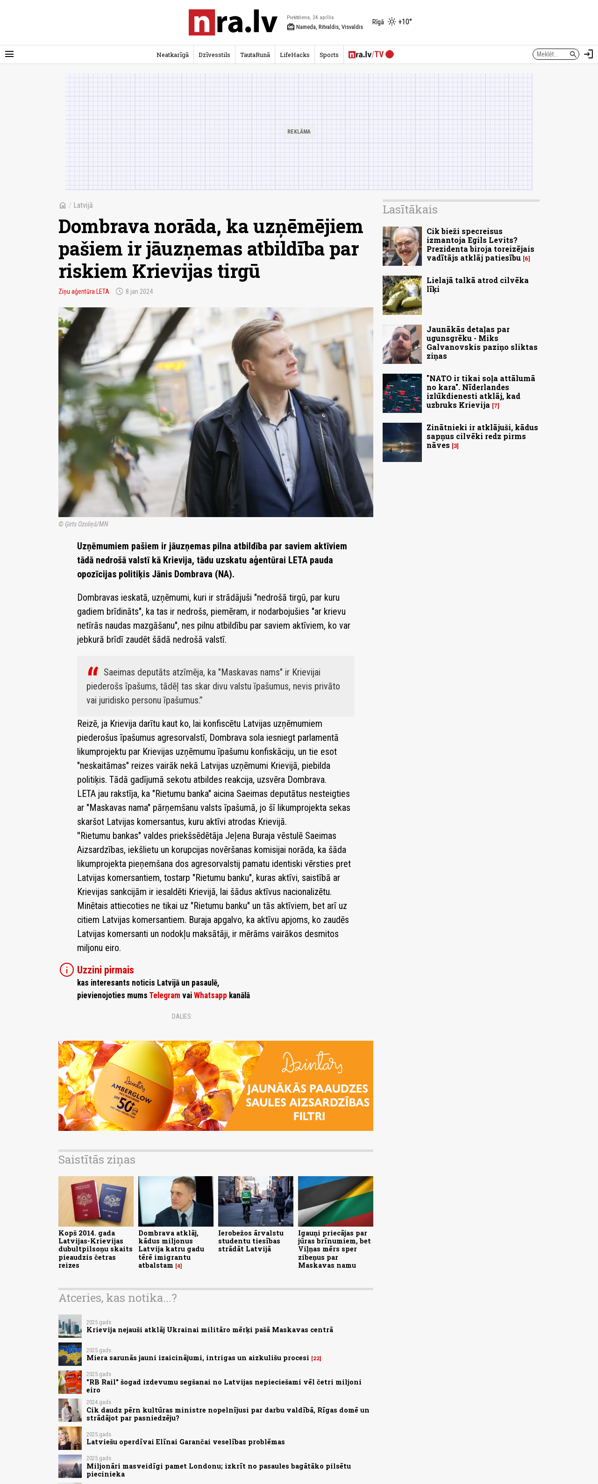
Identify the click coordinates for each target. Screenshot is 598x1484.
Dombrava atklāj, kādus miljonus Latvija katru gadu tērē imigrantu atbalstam (171, 1249)
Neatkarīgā (173, 54)
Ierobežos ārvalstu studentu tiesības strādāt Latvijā (251, 1241)
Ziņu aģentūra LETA (83, 291)
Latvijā (83, 205)
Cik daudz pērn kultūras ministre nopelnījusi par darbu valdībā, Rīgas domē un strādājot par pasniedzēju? (228, 1414)
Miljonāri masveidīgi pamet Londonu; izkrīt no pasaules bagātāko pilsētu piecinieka (218, 1470)
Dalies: (182, 1016)
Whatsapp (210, 995)
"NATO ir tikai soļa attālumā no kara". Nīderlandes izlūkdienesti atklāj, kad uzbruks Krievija (481, 391)
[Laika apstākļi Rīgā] (392, 22)
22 (316, 1358)
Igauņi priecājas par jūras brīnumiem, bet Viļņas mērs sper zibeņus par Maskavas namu (334, 1249)
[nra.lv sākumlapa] (233, 22)
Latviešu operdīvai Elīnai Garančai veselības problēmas (185, 1441)
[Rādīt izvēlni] (9, 54)
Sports (329, 54)
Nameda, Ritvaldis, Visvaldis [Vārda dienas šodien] (325, 27)
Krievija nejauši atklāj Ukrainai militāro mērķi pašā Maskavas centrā (209, 1329)
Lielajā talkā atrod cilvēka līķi (478, 284)
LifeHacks (295, 54)
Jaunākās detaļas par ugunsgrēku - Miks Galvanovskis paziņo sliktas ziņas (482, 342)
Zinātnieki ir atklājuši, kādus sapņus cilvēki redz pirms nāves (482, 436)
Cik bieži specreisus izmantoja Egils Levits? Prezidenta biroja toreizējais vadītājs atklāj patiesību (480, 244)
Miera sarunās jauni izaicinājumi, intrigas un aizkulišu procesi (197, 1357)
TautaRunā (255, 54)
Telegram (164, 995)
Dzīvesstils (214, 54)
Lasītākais (410, 209)
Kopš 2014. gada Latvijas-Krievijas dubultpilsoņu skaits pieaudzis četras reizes (95, 1249)
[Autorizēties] (588, 54)
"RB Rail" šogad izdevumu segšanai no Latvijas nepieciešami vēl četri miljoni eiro (224, 1385)
